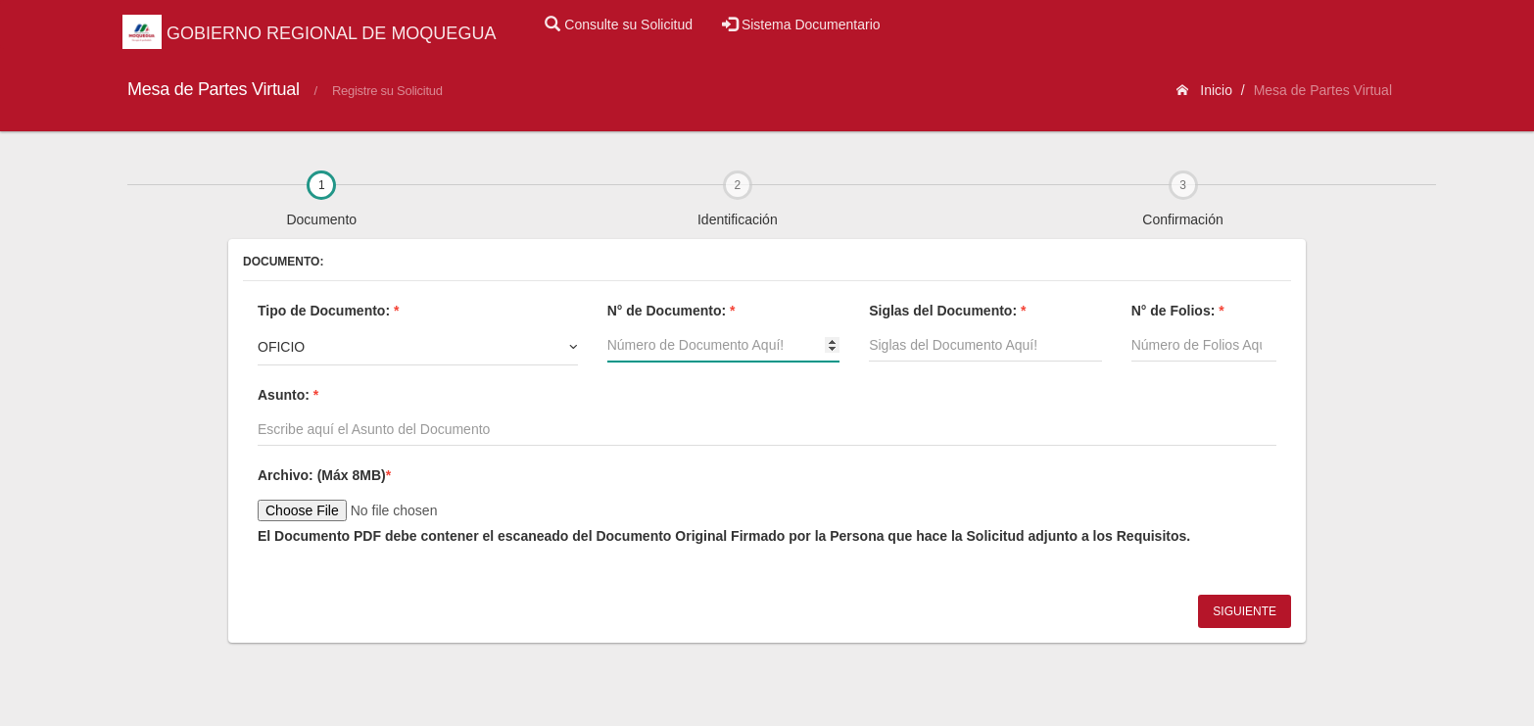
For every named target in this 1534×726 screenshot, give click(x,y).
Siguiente (1244, 611)
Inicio (1204, 90)
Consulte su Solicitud (619, 24)
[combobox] (418, 346)
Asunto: (288, 395)
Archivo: (324, 475)
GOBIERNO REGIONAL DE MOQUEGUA (309, 33)
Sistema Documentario (801, 24)
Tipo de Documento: (328, 310)
